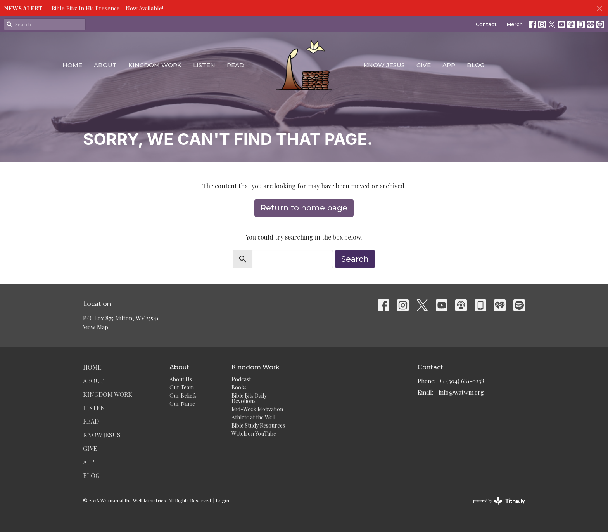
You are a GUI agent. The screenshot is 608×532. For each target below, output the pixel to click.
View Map (95, 327)
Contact (486, 24)
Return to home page (304, 207)
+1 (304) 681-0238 (461, 381)
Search (355, 259)
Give (423, 65)
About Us (180, 379)
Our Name (182, 403)
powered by (499, 500)
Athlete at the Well (253, 417)
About (105, 65)
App (448, 65)
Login (222, 500)
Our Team (181, 387)
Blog (475, 65)
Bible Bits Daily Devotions (249, 398)
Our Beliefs (183, 395)
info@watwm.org (461, 392)
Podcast (241, 379)
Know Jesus (384, 65)
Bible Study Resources (258, 425)
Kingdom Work (154, 65)
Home (72, 65)
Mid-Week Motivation (257, 409)
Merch (514, 24)
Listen (204, 65)
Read (235, 65)
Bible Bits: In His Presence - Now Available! (107, 8)
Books (239, 387)
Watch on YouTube (253, 433)
